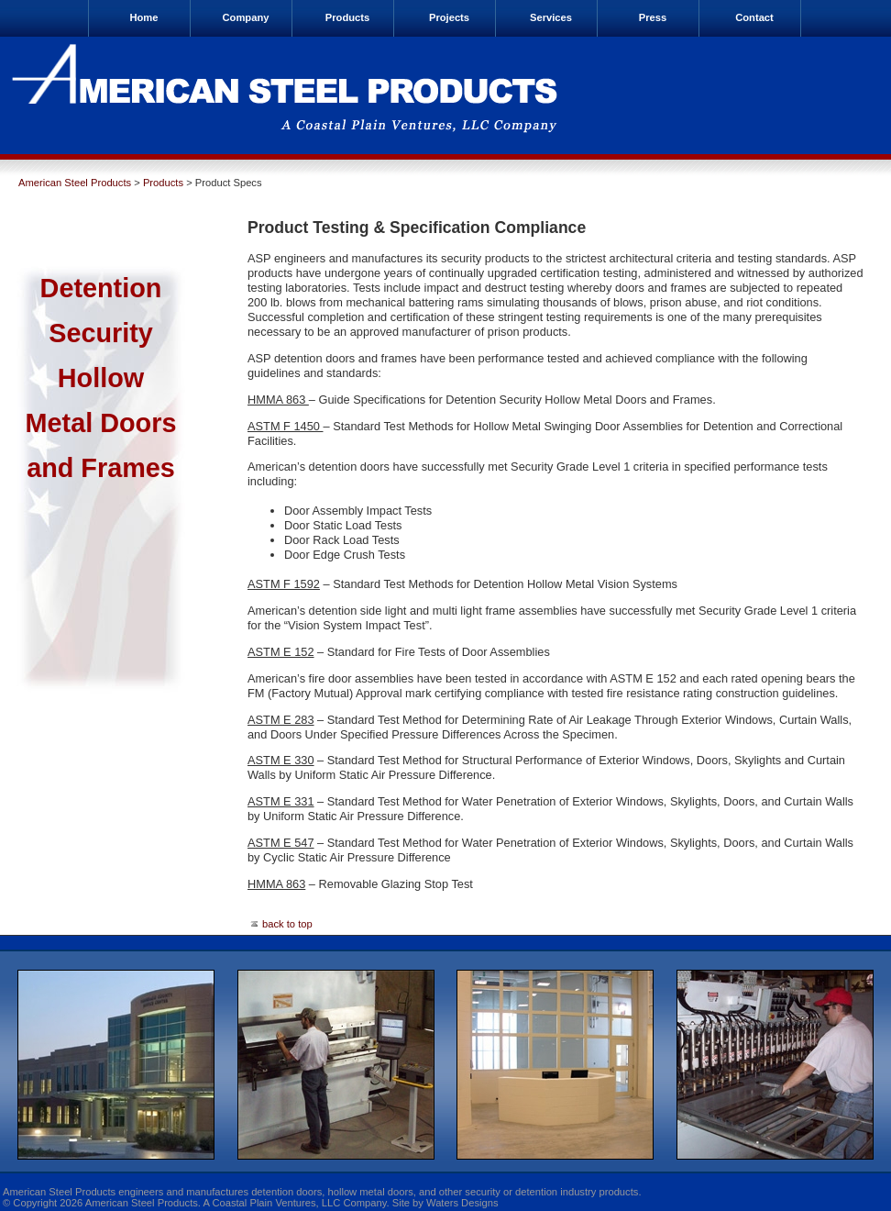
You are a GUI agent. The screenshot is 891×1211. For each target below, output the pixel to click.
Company (246, 17)
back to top (280, 923)
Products (347, 17)
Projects (449, 17)
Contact (754, 17)
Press (652, 17)
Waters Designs (462, 1202)
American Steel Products (74, 182)
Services (551, 17)
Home (143, 17)
